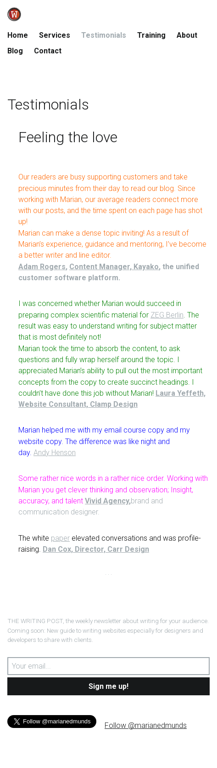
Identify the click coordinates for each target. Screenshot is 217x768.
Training (151, 35)
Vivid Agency (107, 501)
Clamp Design (114, 404)
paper (60, 538)
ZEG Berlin (167, 315)
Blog (15, 50)
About (187, 35)
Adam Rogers (42, 266)
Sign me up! (108, 686)
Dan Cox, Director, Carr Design (96, 549)
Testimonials (103, 35)
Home (17, 35)
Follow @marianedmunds (146, 725)
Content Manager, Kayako (114, 266)
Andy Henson (54, 452)
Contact (47, 50)
